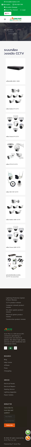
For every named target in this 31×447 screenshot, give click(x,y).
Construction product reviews (16, 319)
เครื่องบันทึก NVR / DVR (13, 81)
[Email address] (9, 421)
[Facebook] (5, 347)
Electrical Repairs (9, 386)
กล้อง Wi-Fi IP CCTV (12, 192)
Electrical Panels (9, 384)
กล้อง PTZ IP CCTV (12, 164)
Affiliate (6, 365)
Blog (5, 360)
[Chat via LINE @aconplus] (28, 432)
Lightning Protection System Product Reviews (15, 299)
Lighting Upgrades (10, 392)
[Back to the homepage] (15, 19)
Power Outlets (8, 395)
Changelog (7, 371)
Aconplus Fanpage (10, 7)
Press (6, 368)
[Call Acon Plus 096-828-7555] (28, 438)
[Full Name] (9, 416)
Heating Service (9, 389)
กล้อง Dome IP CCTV (12, 136)
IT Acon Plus (16, 444)
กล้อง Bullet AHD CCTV (13, 220)
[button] (5, 19)
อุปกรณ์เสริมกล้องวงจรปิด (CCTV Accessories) (13, 276)
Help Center (8, 362)
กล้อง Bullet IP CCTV (12, 109)
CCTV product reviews (13, 303)
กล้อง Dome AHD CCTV (13, 247)
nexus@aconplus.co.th (12, 2)
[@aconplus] (6, 4)
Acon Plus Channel (11, 10)
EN (7, 13)
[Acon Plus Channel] (15, 347)
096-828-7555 (18, 4)
